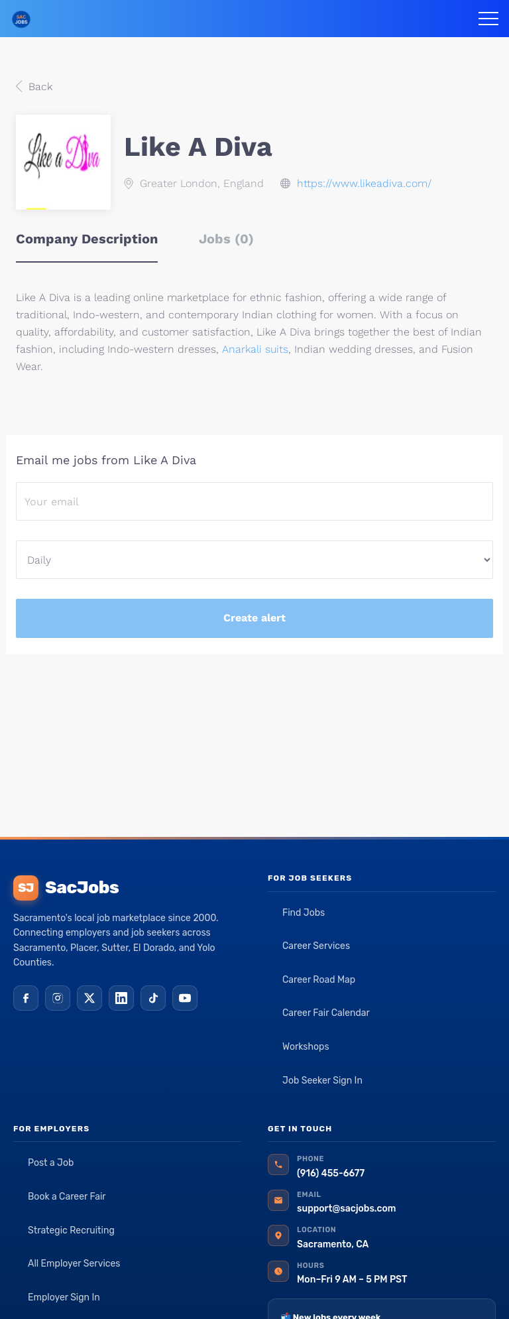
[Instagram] (57, 998)
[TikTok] (153, 998)
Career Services (316, 946)
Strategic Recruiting (71, 1230)
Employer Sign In (64, 1297)
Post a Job (51, 1162)
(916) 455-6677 (331, 1173)
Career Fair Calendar (326, 1013)
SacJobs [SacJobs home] (66, 888)
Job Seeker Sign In (322, 1080)
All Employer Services (74, 1263)
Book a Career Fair (67, 1196)
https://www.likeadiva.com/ (364, 183)
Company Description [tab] (87, 239)
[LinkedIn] (121, 998)
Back (38, 86)
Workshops (305, 1046)
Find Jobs (303, 912)
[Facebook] (25, 998)
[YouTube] (185, 998)
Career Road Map (318, 979)
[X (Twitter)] (89, 998)
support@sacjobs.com (346, 1208)
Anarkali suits (255, 349)
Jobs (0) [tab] (226, 239)
